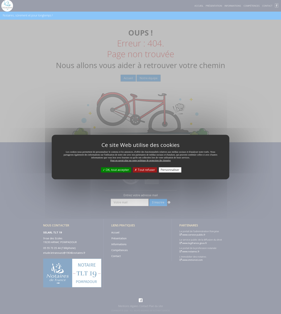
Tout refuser (145, 170)
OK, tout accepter (116, 170)
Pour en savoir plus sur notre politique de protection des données (140, 160)
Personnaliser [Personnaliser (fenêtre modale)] (170, 170)
